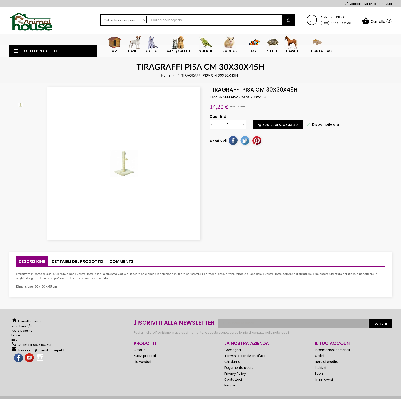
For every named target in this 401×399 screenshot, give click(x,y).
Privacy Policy (235, 375)
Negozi (229, 387)
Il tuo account (334, 345)
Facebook (19, 360)
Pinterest (256, 142)
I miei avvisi (324, 381)
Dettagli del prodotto (77, 263)
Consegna (232, 351)
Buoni (319, 375)
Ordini (319, 357)
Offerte (140, 351)
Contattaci (233, 381)
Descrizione (32, 263)
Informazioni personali (332, 351)
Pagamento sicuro (239, 369)
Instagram (40, 360)
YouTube (30, 360)
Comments (121, 263)
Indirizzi (320, 369)
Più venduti (142, 363)
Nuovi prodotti (145, 357)
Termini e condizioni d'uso (245, 357)
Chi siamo (232, 363)
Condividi (233, 142)
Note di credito (326, 363)
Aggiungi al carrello (278, 127)
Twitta (244, 142)
